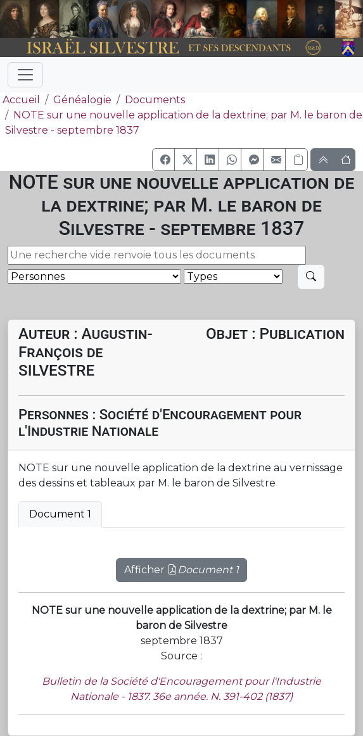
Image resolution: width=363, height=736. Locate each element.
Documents (155, 100)
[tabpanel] (181, 562)
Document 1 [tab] (60, 514)
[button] (163, 159)
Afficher (181, 570)
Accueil (20, 100)
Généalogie (82, 100)
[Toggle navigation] (25, 74)
